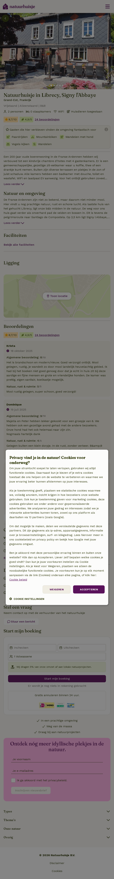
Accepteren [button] (89, 589)
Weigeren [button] (57, 589)
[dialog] (57, 527)
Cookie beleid (18, 579)
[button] (26, 599)
